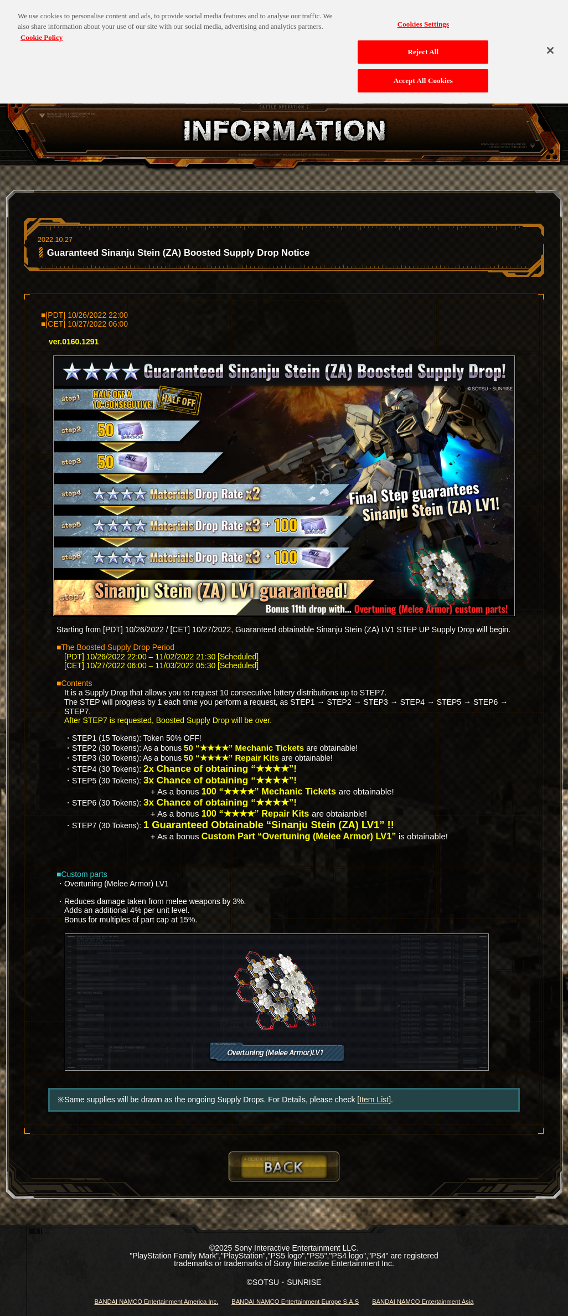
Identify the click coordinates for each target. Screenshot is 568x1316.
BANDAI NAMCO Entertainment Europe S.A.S (295, 1301)
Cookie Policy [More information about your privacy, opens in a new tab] (41, 31)
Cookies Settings (423, 18)
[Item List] (374, 1099)
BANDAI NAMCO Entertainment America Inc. (156, 1301)
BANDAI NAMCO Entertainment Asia (422, 1301)
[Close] (550, 44)
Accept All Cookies (423, 75)
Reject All (422, 46)
